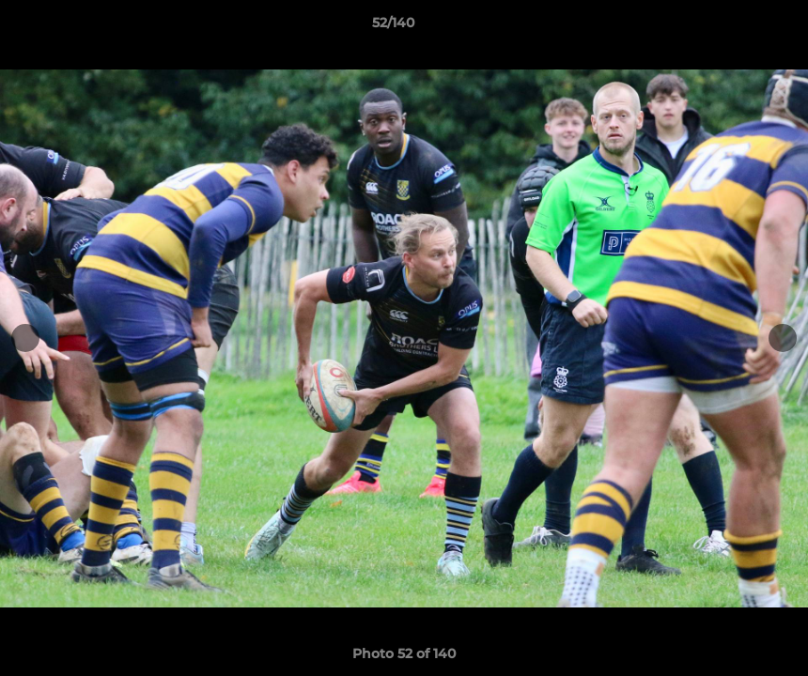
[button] (729, 27)
